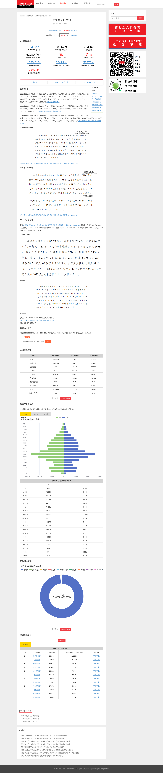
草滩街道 (37, 678)
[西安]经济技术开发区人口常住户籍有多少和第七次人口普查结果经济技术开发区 (47, 750)
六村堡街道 (37, 682)
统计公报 (87, 3)
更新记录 (100, 769)
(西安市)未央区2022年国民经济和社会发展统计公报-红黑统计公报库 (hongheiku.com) (49, 163)
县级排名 (63, 3)
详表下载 (96, 656)
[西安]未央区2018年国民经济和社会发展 (37, 320)
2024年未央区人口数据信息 (30, 716)
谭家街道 (37, 675)
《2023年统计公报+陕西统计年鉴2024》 (48, 111)
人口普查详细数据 (65, 398)
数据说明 (88, 769)
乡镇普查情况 (96, 110)
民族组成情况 (96, 107)
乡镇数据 (74, 35)
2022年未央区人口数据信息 (30, 721)
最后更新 (82, 769)
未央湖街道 (37, 693)
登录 (48, 341)
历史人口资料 (96, 99)
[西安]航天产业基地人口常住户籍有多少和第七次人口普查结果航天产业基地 (45, 741)
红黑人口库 (25, 4)
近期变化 (95, 93)
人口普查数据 (96, 102)
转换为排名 (61, 640)
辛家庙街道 (37, 663)
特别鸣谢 (106, 769)
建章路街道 (37, 697)
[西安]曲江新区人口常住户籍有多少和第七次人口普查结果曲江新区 (42, 747)
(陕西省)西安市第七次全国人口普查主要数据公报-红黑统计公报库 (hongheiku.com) (52, 225)
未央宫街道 (37, 686)
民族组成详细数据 (65, 629)
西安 (55, 35)
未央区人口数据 (61, 20)
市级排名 (51, 3)
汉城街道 (37, 690)
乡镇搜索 (75, 3)
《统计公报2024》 (52, 102)
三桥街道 (37, 660)
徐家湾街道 (37, 667)
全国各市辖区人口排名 (41, 16)
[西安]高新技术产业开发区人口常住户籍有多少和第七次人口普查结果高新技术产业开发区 (50, 753)
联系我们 (94, 769)
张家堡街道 (37, 656)
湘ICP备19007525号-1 (73, 769)
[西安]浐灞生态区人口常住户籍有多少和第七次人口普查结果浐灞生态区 (44, 738)
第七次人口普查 (97, 96)
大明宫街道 (37, 671)
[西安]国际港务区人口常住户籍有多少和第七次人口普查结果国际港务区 (44, 735)
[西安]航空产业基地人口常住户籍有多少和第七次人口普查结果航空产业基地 (45, 744)
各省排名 (39, 3)
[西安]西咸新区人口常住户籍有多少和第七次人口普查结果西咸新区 (42, 756)
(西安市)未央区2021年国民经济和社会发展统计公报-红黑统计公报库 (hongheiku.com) (49, 215)
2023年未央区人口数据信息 (30, 719)
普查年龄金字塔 (97, 105)
